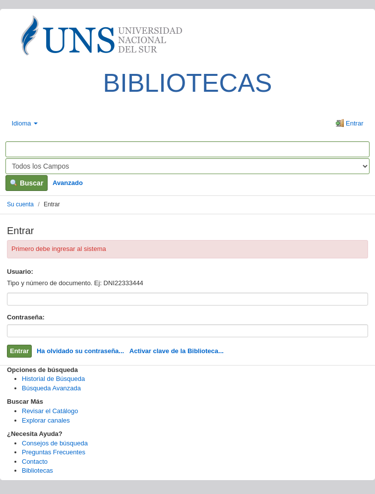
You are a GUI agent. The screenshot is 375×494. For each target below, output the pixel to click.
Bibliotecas (37, 470)
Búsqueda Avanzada (51, 388)
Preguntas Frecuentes (53, 452)
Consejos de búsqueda (55, 443)
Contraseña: (26, 317)
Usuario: (20, 271)
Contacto (35, 461)
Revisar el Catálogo (50, 411)
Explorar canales (46, 420)
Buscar (26, 183)
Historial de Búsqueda (53, 378)
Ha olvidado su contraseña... (80, 351)
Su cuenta (20, 204)
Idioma (25, 123)
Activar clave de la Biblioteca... (176, 351)
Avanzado (68, 182)
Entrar (349, 123)
